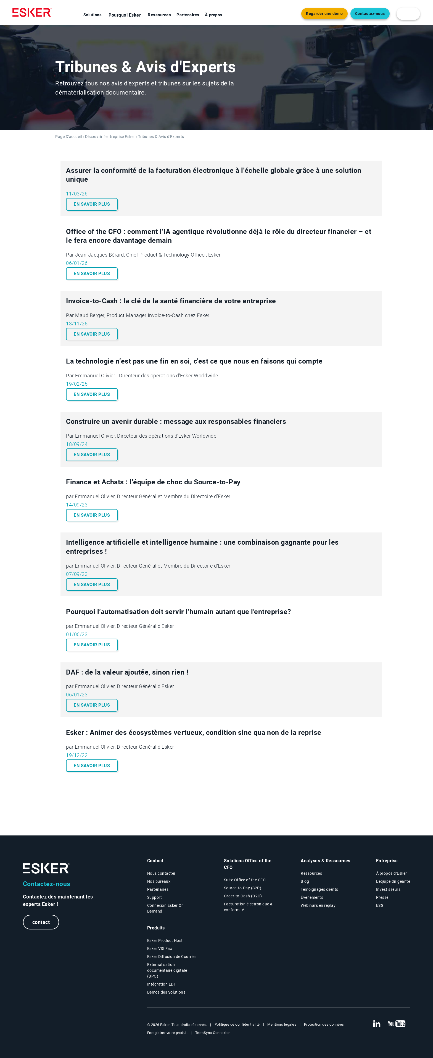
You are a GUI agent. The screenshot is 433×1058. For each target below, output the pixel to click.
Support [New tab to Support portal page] (154, 897)
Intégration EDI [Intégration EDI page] (161, 984)
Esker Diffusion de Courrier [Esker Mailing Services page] (171, 956)
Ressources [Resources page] (311, 873)
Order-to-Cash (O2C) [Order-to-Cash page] (243, 896)
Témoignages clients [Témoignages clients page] (319, 889)
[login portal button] (408, 13)
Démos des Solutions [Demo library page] (166, 992)
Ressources (159, 14)
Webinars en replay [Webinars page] (318, 905)
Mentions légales (281, 1024)
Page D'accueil (68, 136)
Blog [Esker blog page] (305, 881)
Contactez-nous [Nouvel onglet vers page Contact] (370, 13)
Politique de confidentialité (237, 1024)
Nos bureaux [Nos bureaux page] (159, 881)
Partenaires (187, 14)
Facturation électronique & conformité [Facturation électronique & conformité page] (248, 907)
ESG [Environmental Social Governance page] (380, 905)
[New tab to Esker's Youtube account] (397, 1024)
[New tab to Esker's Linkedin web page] (377, 1024)
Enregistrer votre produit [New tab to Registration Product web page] (167, 1033)
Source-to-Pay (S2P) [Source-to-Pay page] (243, 888)
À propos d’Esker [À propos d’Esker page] (391, 873)
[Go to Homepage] (46, 868)
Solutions (92, 14)
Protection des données (324, 1024)
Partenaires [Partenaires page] (158, 889)
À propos (213, 14)
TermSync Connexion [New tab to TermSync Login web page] (213, 1033)
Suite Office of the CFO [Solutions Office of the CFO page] (245, 880)
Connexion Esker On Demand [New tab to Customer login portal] (165, 908)
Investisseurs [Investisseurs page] (388, 889)
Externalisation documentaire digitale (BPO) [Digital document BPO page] (167, 970)
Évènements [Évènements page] (312, 897)
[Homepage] (32, 12)
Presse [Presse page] (382, 897)
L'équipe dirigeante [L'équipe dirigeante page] (393, 881)
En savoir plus (92, 204)
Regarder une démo (324, 13)
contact (41, 922)
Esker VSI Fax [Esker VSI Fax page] (159, 948)
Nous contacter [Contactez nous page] (161, 873)
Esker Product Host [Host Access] (165, 940)
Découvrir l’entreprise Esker (110, 136)
